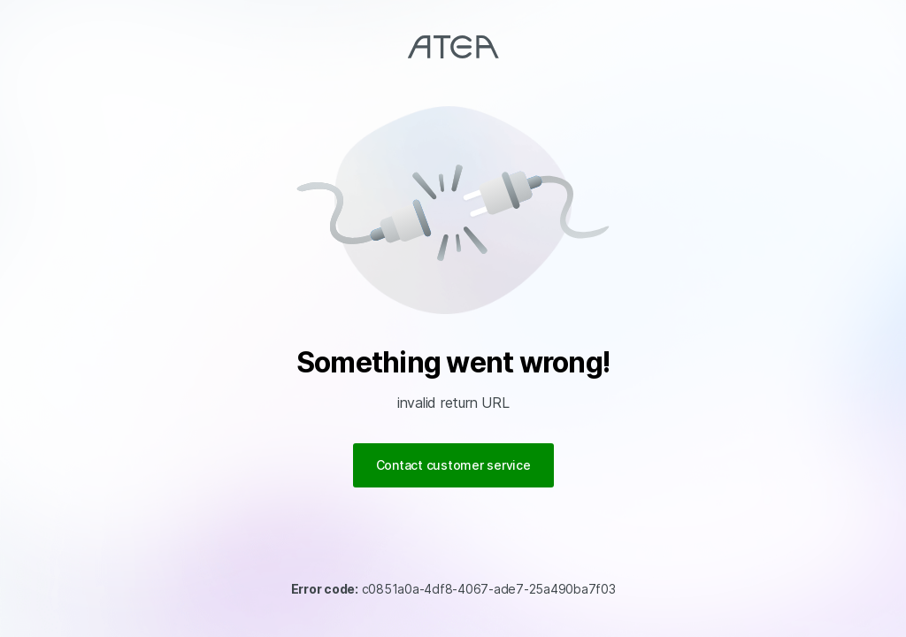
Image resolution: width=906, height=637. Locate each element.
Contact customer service (453, 464)
